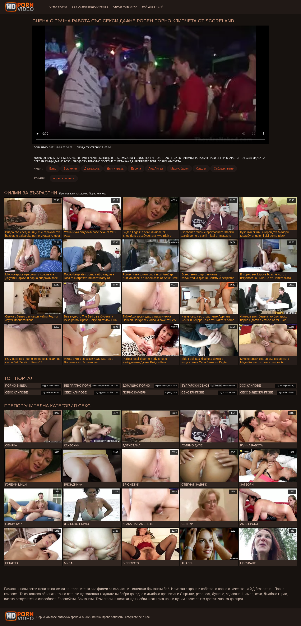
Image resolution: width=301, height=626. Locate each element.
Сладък (201, 168)
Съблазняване (223, 168)
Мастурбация (179, 168)
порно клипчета (63, 178)
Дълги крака (115, 168)
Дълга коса (91, 168)
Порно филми (57, 6)
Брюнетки (70, 168)
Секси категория (125, 6)
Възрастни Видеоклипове (90, 6)
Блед (52, 168)
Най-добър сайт (153, 6)
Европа (136, 168)
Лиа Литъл (155, 168)
